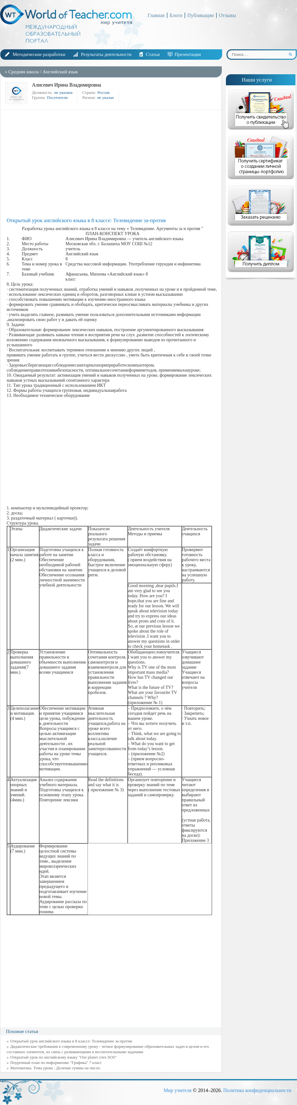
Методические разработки (39, 54)
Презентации (188, 54)
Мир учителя (177, 1090)
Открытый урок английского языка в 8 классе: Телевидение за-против (71, 1041)
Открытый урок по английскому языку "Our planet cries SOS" (63, 1057)
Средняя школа (23, 71)
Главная (156, 15)
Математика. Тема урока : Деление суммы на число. (55, 1068)
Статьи (153, 54)
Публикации (200, 15)
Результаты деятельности (106, 54)
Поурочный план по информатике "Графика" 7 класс (56, 1062)
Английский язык (60, 71)
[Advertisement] (112, 163)
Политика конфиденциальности (257, 1090)
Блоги (176, 15)
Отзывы (227, 15)
